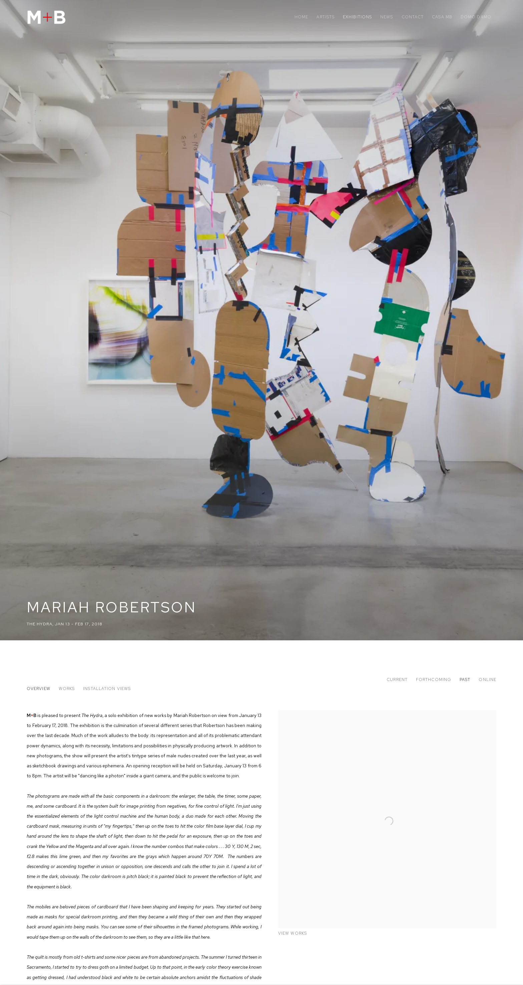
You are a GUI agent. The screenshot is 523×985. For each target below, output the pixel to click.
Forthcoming (433, 679)
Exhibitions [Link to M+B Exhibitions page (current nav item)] (357, 17)
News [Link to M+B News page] (386, 17)
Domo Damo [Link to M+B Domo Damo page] (476, 17)
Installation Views (107, 688)
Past (465, 679)
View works (292, 933)
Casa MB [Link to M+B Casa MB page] (442, 17)
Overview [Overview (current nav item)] (38, 688)
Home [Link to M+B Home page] (301, 17)
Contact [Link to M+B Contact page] (413, 17)
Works (67, 688)
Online (487, 679)
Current (397, 679)
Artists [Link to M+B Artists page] (326, 17)
